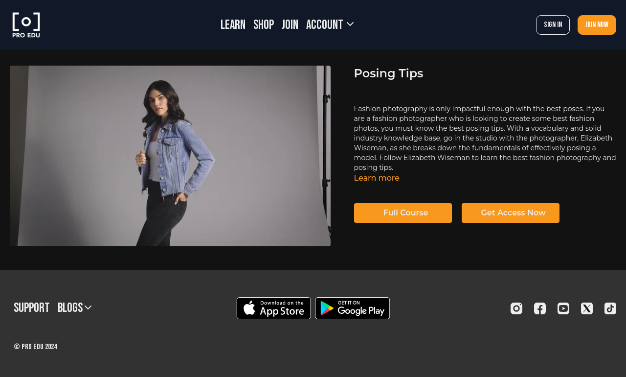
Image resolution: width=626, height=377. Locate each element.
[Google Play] (352, 308)
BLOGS (74, 308)
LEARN (233, 25)
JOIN (290, 25)
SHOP (263, 25)
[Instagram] (516, 308)
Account (330, 25)
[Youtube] (563, 308)
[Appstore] (273, 308)
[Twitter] (587, 308)
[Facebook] (540, 308)
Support (32, 308)
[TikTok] (610, 308)
